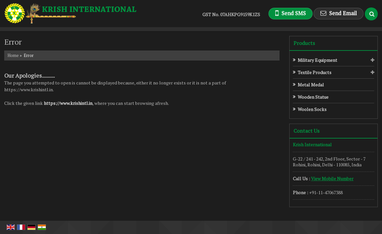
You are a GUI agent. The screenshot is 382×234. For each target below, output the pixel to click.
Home (13, 55)
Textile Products (314, 72)
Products (304, 43)
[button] (332, 178)
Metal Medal (311, 85)
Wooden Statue (313, 97)
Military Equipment (317, 60)
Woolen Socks (312, 109)
